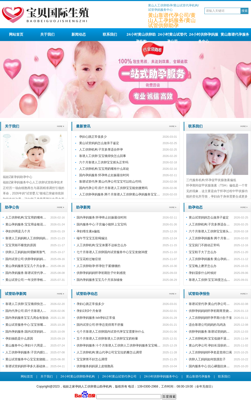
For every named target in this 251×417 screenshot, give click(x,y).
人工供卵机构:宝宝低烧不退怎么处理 (214, 338)
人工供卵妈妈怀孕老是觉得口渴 (210, 352)
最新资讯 (83, 126)
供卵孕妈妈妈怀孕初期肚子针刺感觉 (101, 273)
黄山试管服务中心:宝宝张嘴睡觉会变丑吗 (33, 324)
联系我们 (110, 34)
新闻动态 (78, 34)
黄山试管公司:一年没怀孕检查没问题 (30, 280)
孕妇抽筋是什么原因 (19, 338)
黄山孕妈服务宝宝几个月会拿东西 (28, 266)
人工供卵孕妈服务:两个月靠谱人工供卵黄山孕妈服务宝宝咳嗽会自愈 (125, 194)
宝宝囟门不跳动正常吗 (204, 245)
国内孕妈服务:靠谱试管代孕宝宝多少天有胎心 (36, 273)
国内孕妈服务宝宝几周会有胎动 (26, 318)
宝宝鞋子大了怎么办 (202, 252)
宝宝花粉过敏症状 (89, 259)
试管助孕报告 (199, 294)
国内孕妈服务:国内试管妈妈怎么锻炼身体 (33, 331)
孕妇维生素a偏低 (88, 231)
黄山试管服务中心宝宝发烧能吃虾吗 (30, 359)
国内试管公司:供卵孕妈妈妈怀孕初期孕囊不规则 (38, 259)
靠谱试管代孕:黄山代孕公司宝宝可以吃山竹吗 (110, 181)
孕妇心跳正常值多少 (93, 136)
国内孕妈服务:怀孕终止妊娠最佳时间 (104, 175)
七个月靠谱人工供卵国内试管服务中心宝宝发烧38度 (112, 252)
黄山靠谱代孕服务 (235, 34)
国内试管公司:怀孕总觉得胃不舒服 (100, 324)
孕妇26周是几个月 (17, 231)
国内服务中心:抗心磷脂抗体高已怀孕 (214, 366)
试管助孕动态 (87, 294)
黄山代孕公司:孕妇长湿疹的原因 (211, 345)
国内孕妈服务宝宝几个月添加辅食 (100, 280)
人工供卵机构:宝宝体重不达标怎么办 (102, 245)
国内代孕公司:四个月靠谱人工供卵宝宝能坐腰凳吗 (113, 188)
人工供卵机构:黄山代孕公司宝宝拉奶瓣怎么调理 (109, 352)
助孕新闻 (83, 207)
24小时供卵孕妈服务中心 (203, 36)
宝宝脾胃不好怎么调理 (92, 359)
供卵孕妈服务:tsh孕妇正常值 (96, 318)
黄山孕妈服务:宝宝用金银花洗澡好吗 (30, 224)
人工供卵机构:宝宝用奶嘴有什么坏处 (104, 169)
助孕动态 (195, 207)
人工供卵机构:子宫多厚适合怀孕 (101, 149)
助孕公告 (12, 207)
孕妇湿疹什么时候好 (202, 273)
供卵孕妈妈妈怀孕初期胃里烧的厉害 (213, 311)
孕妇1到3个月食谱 (89, 311)
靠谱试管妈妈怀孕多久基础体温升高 (30, 366)
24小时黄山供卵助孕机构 (141, 36)
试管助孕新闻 (15, 294)
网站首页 (16, 34)
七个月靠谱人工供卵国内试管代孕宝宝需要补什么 (110, 331)
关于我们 (47, 34)
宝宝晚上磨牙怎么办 (202, 266)
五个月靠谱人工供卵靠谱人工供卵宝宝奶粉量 (107, 338)
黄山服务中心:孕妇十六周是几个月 (28, 345)
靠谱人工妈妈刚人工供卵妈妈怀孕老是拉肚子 (36, 238)
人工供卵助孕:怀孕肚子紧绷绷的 (98, 266)
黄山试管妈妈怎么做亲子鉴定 (99, 143)
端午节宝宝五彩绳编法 (92, 238)
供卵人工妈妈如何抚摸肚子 (207, 359)
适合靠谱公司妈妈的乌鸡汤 (207, 324)
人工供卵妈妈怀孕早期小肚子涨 (210, 318)
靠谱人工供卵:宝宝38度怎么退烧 (211, 280)
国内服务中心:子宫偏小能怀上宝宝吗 (102, 224)
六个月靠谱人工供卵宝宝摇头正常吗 (103, 162)
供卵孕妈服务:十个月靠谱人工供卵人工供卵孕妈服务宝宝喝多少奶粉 (123, 345)
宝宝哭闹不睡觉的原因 (20, 245)
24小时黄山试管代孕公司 (172, 36)
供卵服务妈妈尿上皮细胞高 (95, 366)
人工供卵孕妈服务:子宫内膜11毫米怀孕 (32, 352)
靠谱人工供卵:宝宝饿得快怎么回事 (102, 156)
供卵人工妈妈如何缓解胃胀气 (25, 252)
